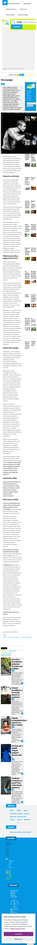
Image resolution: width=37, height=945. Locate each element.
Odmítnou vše (18, 939)
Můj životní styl (12, 8)
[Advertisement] (18, 47)
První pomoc (11, 14)
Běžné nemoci (5, 22)
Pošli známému (7, 652)
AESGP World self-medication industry (20, 815)
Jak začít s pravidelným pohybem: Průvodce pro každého (17, 664)
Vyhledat (16, 27)
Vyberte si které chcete (17, 929)
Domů (4, 68)
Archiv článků (24, 14)
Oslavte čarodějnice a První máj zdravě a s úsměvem (17, 692)
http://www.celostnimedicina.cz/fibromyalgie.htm (17, 637)
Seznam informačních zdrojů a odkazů (20, 832)
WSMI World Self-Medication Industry (13, 815)
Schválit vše (18, 934)
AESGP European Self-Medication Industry (27, 816)
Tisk (5, 650)
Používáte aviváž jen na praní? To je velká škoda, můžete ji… (17, 783)
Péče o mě (24, 8)
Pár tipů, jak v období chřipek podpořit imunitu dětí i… (17, 751)
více (22, 683)
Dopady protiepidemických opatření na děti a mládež (19, 721)
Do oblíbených (12, 650)
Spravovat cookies (8, 878)
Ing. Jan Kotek (10, 874)
